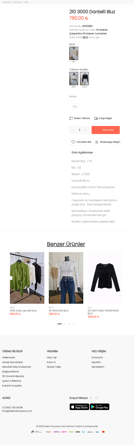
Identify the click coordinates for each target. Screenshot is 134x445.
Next (121, 278)
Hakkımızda (8, 357)
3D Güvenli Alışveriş (13, 376)
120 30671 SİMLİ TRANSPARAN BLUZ (103, 312)
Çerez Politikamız (11, 381)
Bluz (26, 2)
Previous (10, 278)
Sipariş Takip (54, 367)
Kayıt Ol (51, 362)
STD (75, 106)
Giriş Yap (52, 357)
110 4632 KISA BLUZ (59, 310)
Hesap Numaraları (12, 362)
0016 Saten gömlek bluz (23, 310)
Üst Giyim (18, 2)
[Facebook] (91, 398)
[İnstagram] (95, 398)
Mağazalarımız (10, 371)
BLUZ (85, 37)
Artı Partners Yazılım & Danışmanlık (80, 426)
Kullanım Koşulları (12, 385)
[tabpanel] (27, 280)
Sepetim (96, 362)
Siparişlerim (98, 367)
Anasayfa (7, 2)
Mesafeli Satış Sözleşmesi (16, 367)
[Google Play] (99, 406)
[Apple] (79, 406)
